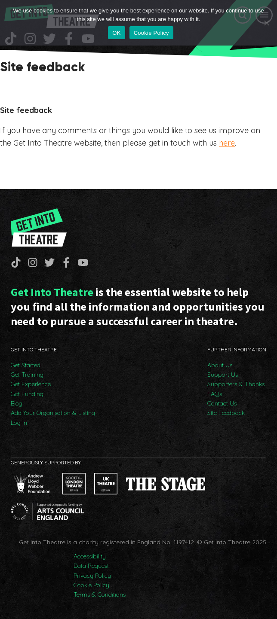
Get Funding (27, 394)
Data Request (91, 566)
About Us (219, 365)
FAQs (214, 394)
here (227, 143)
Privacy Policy (92, 575)
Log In (19, 423)
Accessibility (90, 556)
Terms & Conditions (100, 594)
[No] (266, 22)
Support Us (222, 374)
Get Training (27, 374)
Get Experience (31, 384)
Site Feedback (226, 413)
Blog (16, 403)
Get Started (25, 365)
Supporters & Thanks (236, 384)
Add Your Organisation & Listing (53, 413)
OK (116, 33)
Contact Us (222, 403)
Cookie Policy (91, 585)
